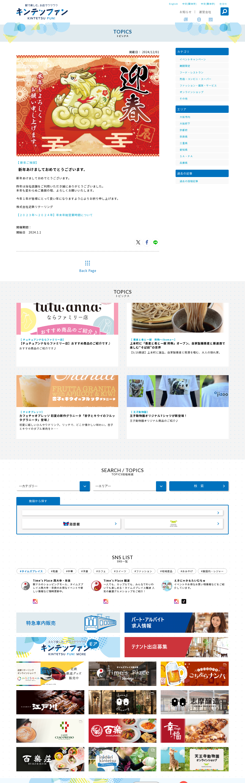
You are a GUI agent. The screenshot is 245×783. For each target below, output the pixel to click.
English (173, 3)
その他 (184, 98)
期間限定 (185, 65)
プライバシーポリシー (147, 777)
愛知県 (184, 149)
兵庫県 (184, 162)
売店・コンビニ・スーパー (196, 79)
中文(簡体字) (189, 3)
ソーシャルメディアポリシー (185, 777)
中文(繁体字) (208, 3)
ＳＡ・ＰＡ (186, 156)
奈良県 (184, 136)
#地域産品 (166, 505)
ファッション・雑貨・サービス (198, 85)
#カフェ (101, 505)
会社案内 (122, 777)
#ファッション (143, 505)
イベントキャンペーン (193, 59)
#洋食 (84, 505)
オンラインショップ (192, 92)
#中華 (69, 505)
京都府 (184, 130)
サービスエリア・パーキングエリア (122, 444)
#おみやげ (187, 505)
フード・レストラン (192, 72)
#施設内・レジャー (212, 505)
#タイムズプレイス (31, 505)
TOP (20, 765)
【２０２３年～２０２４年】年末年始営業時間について (54, 215)
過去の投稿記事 (189, 181)
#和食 (54, 505)
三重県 (184, 143)
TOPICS (33, 765)
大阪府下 (185, 123)
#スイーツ (120, 505)
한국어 (223, 3)
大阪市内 (185, 117)
